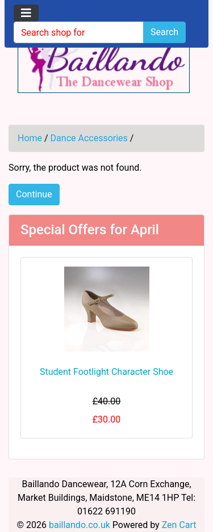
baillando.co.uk (79, 525)
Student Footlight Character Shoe (106, 371)
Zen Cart (179, 525)
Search (164, 32)
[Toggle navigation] (26, 13)
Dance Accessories (89, 138)
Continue (34, 194)
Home (30, 138)
